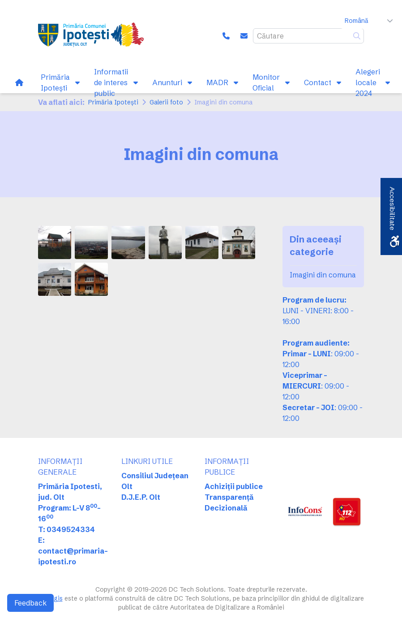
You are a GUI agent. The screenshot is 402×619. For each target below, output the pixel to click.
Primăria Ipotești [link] (113, 102)
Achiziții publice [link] (234, 486)
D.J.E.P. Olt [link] (140, 497)
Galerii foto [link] (166, 102)
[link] (91, 35)
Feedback (30, 602)
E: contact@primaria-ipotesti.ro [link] (73, 551)
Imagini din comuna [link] (323, 274)
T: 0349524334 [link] (66, 529)
